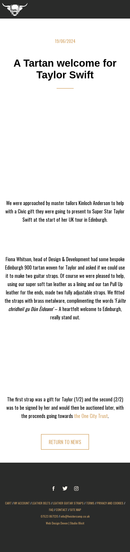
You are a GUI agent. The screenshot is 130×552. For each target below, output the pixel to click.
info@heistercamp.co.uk (75, 516)
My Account (22, 503)
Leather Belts (41, 503)
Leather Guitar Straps (68, 503)
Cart (8, 503)
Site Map (75, 510)
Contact (62, 510)
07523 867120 (49, 516)
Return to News (65, 442)
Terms (90, 503)
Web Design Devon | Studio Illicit (65, 523)
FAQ (51, 510)
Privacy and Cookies (110, 503)
